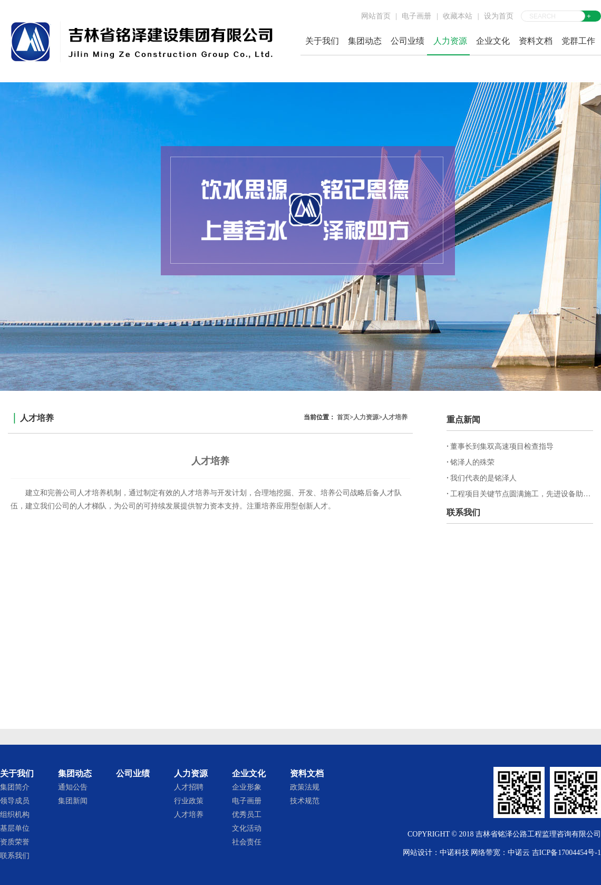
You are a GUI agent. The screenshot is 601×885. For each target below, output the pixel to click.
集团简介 (15, 787)
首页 (343, 417)
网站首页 (376, 16)
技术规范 (304, 801)
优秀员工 (246, 815)
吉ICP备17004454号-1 (566, 853)
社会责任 (246, 842)
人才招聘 (188, 787)
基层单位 (15, 828)
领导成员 (15, 801)
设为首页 (498, 16)
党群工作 (578, 40)
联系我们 (15, 856)
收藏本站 (457, 16)
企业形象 (246, 787)
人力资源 (450, 40)
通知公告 (73, 787)
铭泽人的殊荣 (471, 462)
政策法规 (304, 787)
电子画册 (416, 16)
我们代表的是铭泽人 (482, 478)
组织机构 (15, 815)
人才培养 (395, 417)
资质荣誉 (15, 842)
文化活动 (246, 828)
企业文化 (493, 40)
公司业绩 (407, 40)
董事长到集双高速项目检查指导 (500, 446)
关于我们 (322, 40)
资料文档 (535, 40)
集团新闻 (73, 801)
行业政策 (188, 801)
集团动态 (365, 40)
